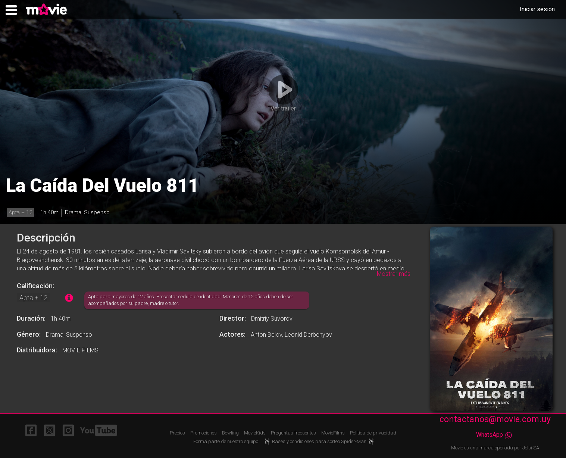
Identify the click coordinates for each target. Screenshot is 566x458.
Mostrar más (393, 273)
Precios (177, 433)
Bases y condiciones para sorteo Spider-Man (320, 441)
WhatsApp (495, 434)
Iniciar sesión (537, 9)
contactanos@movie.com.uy (495, 419)
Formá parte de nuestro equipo (225, 441)
